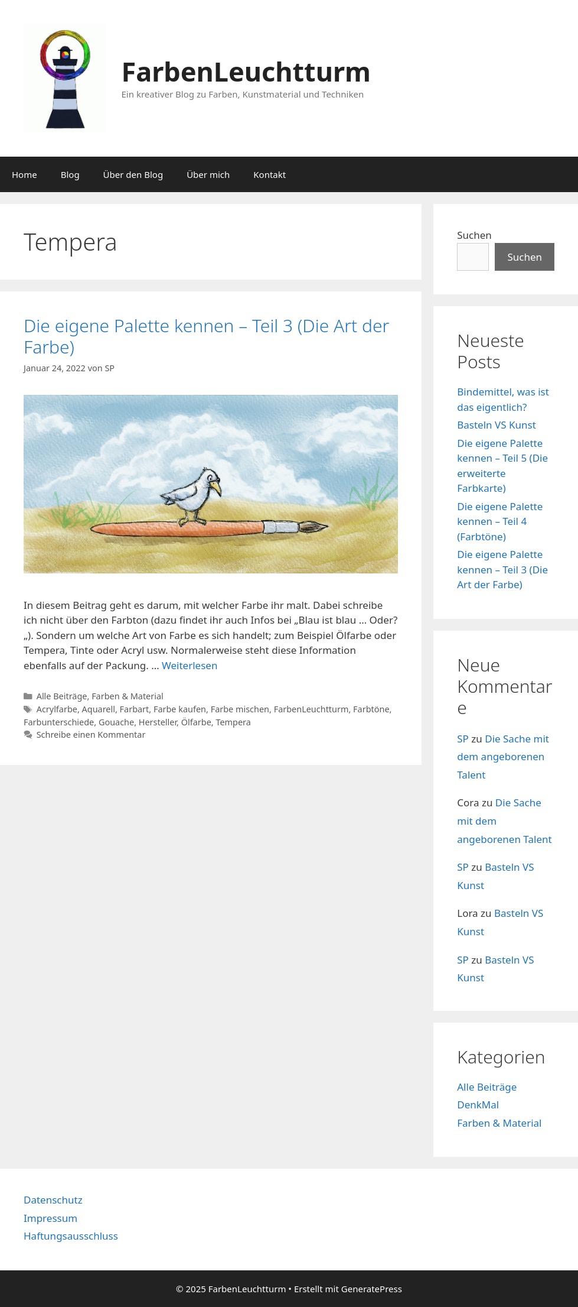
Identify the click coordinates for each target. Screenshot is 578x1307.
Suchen (474, 235)
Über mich (208, 174)
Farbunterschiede (59, 722)
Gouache (116, 722)
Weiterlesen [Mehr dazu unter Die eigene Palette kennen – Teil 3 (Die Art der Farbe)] (189, 665)
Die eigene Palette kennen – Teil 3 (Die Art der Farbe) (206, 336)
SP (463, 738)
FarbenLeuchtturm (246, 71)
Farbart (134, 709)
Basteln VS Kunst (496, 425)
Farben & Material (128, 696)
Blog (70, 174)
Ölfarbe (196, 722)
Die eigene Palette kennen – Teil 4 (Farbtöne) (500, 521)
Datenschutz (53, 1200)
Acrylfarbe (57, 709)
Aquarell (98, 709)
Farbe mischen (240, 709)
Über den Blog (133, 174)
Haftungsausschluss (71, 1236)
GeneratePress (371, 1289)
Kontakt (269, 174)
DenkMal (478, 1104)
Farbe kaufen (180, 709)
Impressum (50, 1218)
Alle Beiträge (62, 696)
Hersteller (158, 722)
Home (24, 174)
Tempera (232, 722)
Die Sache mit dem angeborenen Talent (503, 756)
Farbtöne (371, 709)
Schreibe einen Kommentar (91, 734)
